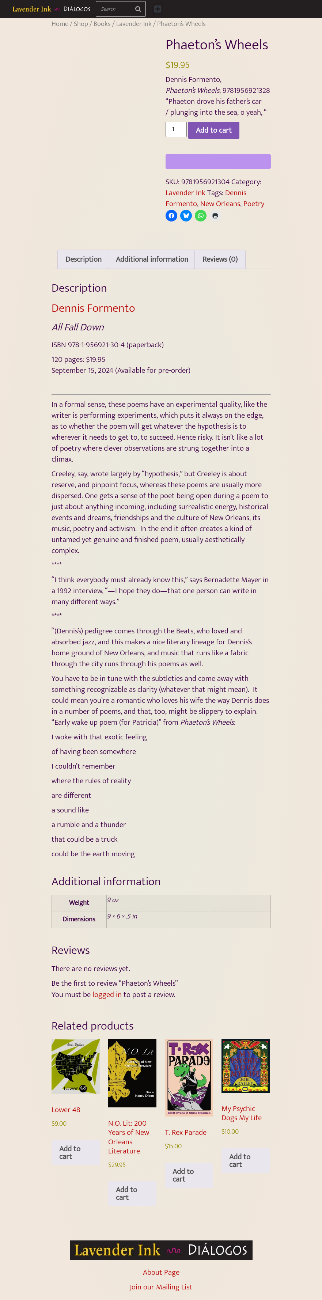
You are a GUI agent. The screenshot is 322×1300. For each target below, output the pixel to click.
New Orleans (220, 203)
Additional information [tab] (152, 259)
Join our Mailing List (161, 1287)
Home (60, 24)
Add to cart (214, 130)
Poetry (253, 203)
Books (102, 24)
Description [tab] (83, 259)
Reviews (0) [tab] (220, 259)
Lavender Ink (134, 24)
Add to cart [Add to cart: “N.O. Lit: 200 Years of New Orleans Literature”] (126, 1193)
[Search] (138, 9)
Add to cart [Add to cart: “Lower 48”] (69, 1152)
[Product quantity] (176, 129)
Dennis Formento (93, 308)
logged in (107, 994)
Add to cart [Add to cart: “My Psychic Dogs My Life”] (239, 1161)
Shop (81, 24)
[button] (157, 9)
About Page (161, 1272)
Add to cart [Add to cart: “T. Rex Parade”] (183, 1175)
